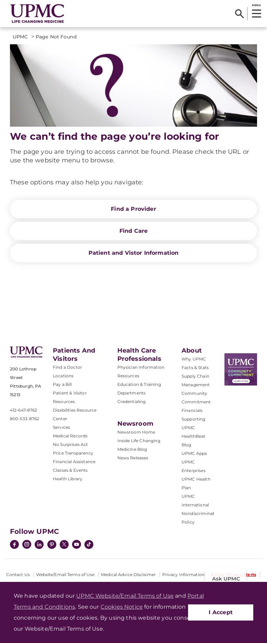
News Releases (133, 457)
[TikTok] (88, 544)
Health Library (67, 478)
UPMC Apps (194, 453)
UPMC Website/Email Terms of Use (125, 596)
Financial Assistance (74, 461)
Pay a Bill (62, 384)
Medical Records (70, 435)
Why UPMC (194, 358)
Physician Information (140, 367)
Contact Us (18, 574)
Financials (192, 410)
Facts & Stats (195, 367)
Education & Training (139, 384)
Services (61, 427)
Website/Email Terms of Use (65, 574)
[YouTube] (76, 545)
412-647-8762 (23, 410)
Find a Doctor (67, 367)
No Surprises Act (70, 444)
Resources (128, 375)
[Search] (239, 13)
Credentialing (131, 401)
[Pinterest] (51, 545)
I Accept (221, 612)
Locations (63, 375)
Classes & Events (70, 470)
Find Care (133, 231)
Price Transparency (73, 453)
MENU (256, 5)
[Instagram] (26, 545)
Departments (131, 392)
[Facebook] (14, 545)
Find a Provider (133, 209)
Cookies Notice (122, 607)
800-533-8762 (24, 418)
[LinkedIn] (39, 545)
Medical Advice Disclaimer (128, 574)
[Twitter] (64, 544)
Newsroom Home (136, 432)
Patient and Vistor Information (134, 253)
